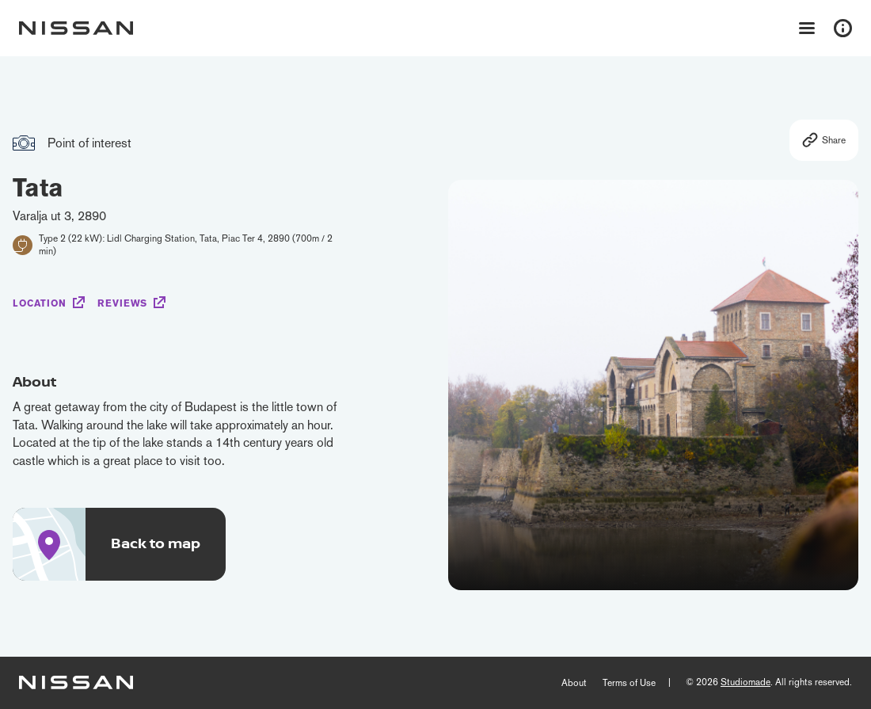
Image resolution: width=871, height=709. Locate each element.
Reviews (122, 303)
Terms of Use (629, 683)
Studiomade (745, 682)
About (574, 683)
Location (40, 303)
